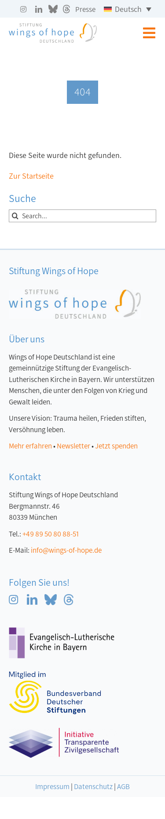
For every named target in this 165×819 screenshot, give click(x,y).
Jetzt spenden (116, 446)
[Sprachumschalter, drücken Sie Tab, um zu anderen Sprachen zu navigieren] (127, 9)
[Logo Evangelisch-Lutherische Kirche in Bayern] (61, 631)
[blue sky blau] (50, 598)
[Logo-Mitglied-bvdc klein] (55, 675)
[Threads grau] (66, 9)
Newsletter (73, 446)
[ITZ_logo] (64, 732)
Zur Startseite (31, 176)
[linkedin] (38, 9)
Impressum (52, 787)
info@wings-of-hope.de (66, 550)
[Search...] (82, 215)
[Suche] (15, 215)
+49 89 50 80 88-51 (50, 534)
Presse (85, 9)
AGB (123, 787)
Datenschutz (93, 787)
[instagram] (23, 9)
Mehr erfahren (30, 446)
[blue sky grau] (53, 9)
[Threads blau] (68, 598)
